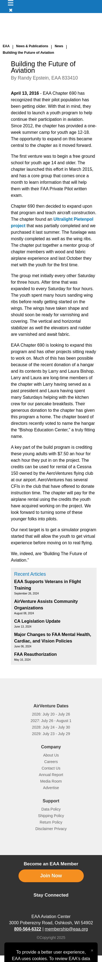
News (59, 46)
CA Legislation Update (37, 621)
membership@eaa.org (66, 929)
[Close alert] (92, 949)
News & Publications (32, 46)
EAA (6, 46)
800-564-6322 (27, 929)
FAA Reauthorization (35, 654)
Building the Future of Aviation (28, 52)
